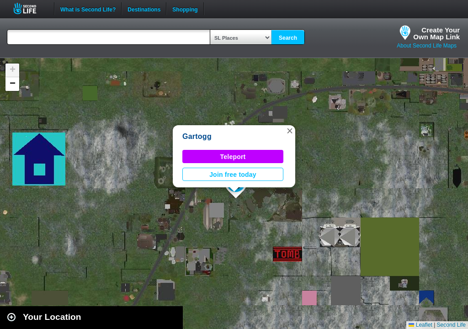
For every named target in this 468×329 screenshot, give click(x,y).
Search (288, 38)
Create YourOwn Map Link (436, 33)
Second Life (30, 8)
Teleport (233, 156)
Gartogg (197, 136)
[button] (289, 130)
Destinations (144, 8)
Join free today (232, 174)
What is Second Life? (88, 8)
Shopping (184, 8)
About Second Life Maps (427, 45)
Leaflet (420, 325)
